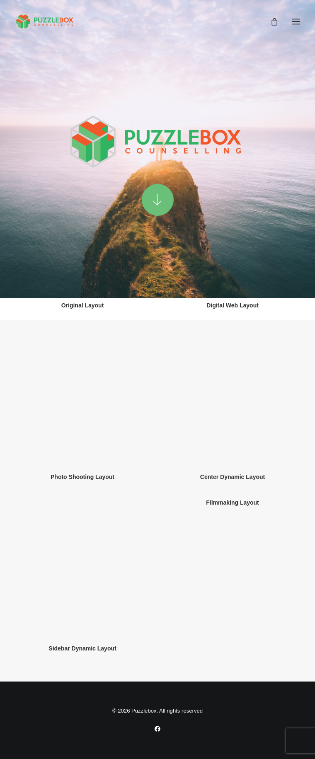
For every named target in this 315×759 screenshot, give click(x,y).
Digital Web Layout (232, 305)
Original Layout (82, 305)
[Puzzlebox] (46, 21)
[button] (296, 21)
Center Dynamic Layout (232, 477)
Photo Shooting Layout (82, 477)
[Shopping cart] (270, 21)
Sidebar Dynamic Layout (82, 648)
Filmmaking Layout (232, 502)
